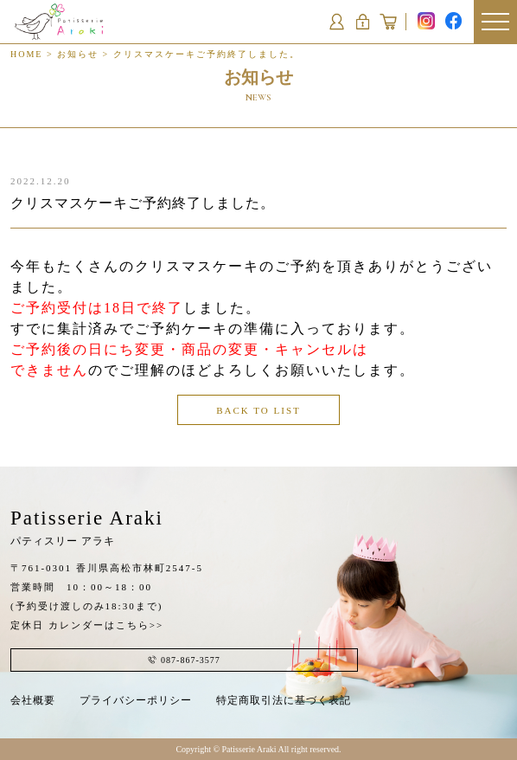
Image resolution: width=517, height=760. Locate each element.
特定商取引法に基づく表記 (283, 700)
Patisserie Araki (86, 527)
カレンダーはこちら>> (105, 625)
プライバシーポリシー (136, 700)
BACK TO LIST (258, 410)
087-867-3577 (184, 660)
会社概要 (32, 700)
